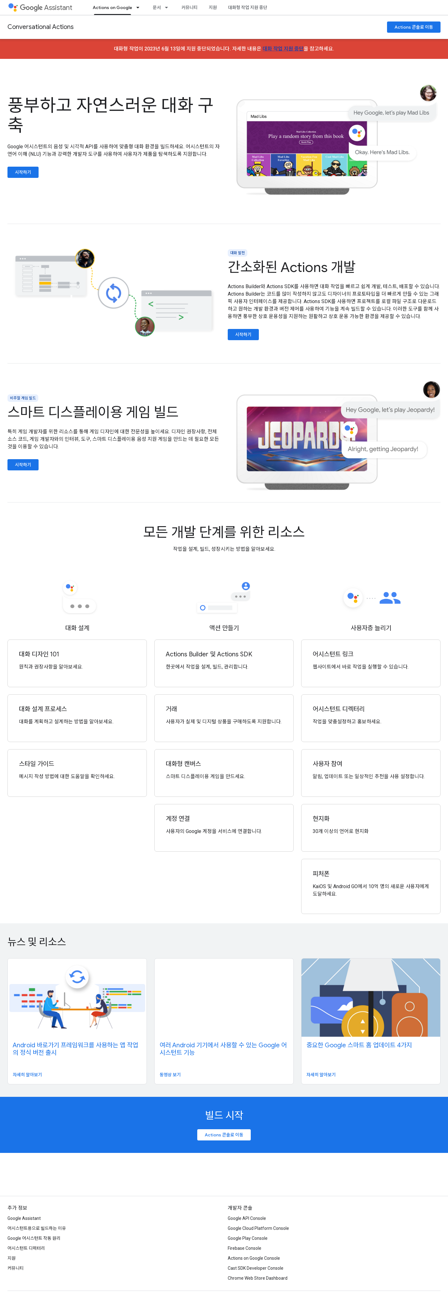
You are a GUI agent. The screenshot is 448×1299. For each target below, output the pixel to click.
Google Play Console (248, 1238)
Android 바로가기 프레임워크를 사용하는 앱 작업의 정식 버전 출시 (75, 1049)
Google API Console (247, 1218)
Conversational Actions (40, 27)
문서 (157, 7)
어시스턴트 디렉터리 (26, 1248)
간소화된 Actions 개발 (292, 267)
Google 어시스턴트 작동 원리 (33, 1238)
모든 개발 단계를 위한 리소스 (224, 532)
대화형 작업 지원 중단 (247, 7)
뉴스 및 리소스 (36, 942)
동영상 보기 (170, 1075)
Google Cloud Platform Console (258, 1228)
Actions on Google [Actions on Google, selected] (112, 7)
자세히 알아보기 (27, 1075)
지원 (213, 7)
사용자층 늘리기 (371, 628)
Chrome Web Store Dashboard (257, 1278)
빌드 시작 (224, 1115)
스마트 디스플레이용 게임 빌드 (93, 412)
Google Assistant (24, 1218)
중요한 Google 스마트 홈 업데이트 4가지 (359, 1045)
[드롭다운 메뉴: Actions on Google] (139, 7)
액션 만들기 (224, 628)
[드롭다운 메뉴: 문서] (168, 7)
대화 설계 (77, 628)
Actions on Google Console (254, 1258)
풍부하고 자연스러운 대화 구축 (110, 116)
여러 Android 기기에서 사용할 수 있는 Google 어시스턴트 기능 (223, 1049)
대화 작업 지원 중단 (283, 49)
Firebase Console (244, 1248)
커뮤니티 (189, 7)
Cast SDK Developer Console (255, 1268)
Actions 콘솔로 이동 (413, 27)
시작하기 (23, 172)
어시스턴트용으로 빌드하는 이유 (36, 1228)
